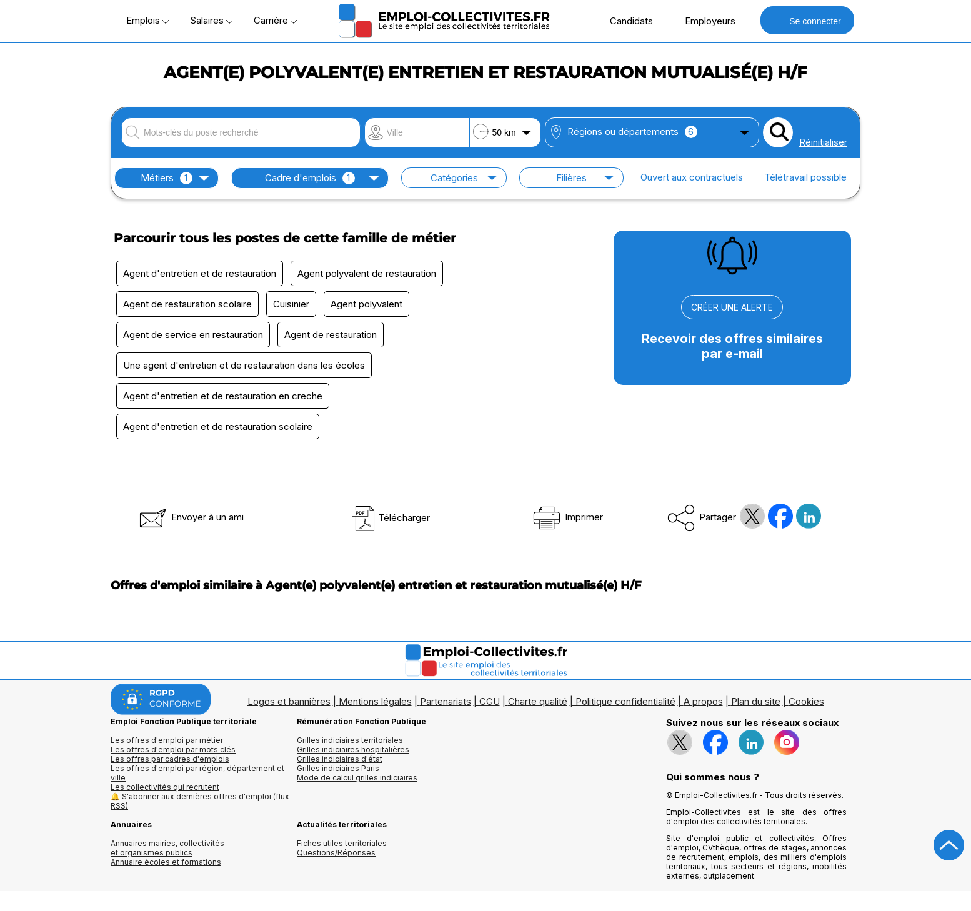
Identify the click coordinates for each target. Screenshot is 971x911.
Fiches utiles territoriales (342, 843)
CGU (489, 701)
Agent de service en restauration (193, 335)
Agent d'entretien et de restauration (199, 273)
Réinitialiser (823, 142)
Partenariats (445, 701)
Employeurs (703, 20)
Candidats (625, 20)
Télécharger (390, 518)
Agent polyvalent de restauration (366, 273)
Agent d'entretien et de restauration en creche (222, 396)
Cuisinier (291, 304)
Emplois (147, 20)
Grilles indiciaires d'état (339, 759)
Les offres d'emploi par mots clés (173, 749)
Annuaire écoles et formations (166, 862)
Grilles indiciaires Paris (338, 768)
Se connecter (807, 20)
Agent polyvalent (366, 304)
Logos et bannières (289, 701)
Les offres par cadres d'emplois (170, 759)
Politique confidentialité (625, 701)
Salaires (211, 20)
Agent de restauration (330, 335)
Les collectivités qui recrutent (165, 787)
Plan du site (755, 701)
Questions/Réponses (336, 852)
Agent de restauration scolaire (187, 304)
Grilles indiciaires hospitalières (353, 749)
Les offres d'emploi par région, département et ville (197, 773)
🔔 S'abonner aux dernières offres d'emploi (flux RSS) (200, 801)
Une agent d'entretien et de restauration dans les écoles (244, 365)
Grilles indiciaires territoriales (350, 740)
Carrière (275, 20)
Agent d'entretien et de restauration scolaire (217, 426)
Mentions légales (375, 701)
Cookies (806, 701)
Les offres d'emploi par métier (167, 740)
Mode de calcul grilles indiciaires (357, 777)
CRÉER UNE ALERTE (732, 307)
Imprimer (567, 517)
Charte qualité (537, 701)
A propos (703, 701)
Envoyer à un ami (190, 517)
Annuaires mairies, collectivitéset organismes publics (167, 848)
